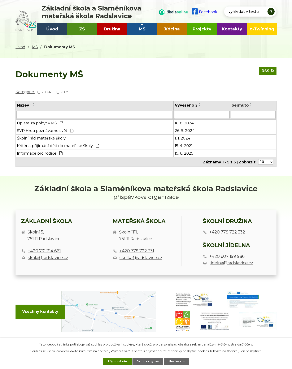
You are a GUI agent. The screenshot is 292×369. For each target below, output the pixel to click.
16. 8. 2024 (184, 123)
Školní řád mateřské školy (41, 138)
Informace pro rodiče (39, 153)
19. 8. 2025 (184, 153)
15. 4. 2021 (183, 145)
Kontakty (232, 28)
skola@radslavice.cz (48, 257)
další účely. (245, 344)
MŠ (142, 28)
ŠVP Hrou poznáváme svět (45, 130)
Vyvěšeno (186, 105)
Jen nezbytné (148, 361)
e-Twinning (262, 28)
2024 (46, 92)
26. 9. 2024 (185, 130)
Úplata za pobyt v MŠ (40, 123)
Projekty (201, 28)
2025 (64, 92)
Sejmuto (240, 105)
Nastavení (176, 361)
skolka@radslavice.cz (140, 257)
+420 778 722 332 (227, 232)
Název (24, 105)
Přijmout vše (117, 361)
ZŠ (82, 28)
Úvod (52, 28)
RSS (268, 71)
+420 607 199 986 (227, 256)
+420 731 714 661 (44, 250)
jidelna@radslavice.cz (231, 262)
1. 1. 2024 (182, 138)
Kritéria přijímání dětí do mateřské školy (58, 145)
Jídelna (172, 28)
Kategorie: (25, 92)
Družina (112, 28)
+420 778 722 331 (136, 250)
